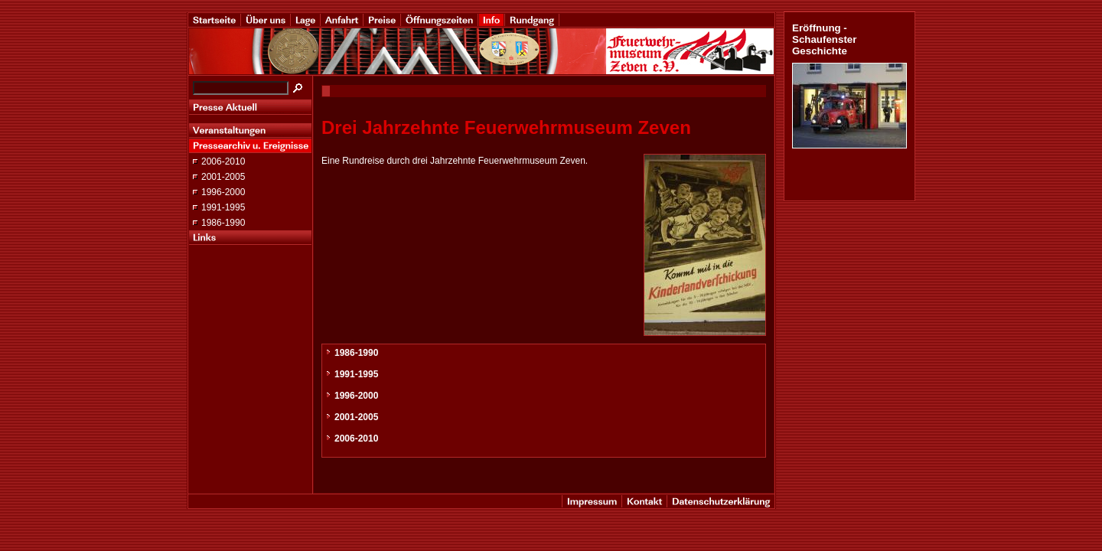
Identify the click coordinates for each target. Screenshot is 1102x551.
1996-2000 (223, 192)
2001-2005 (223, 176)
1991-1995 (223, 207)
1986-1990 (223, 222)
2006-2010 (223, 161)
